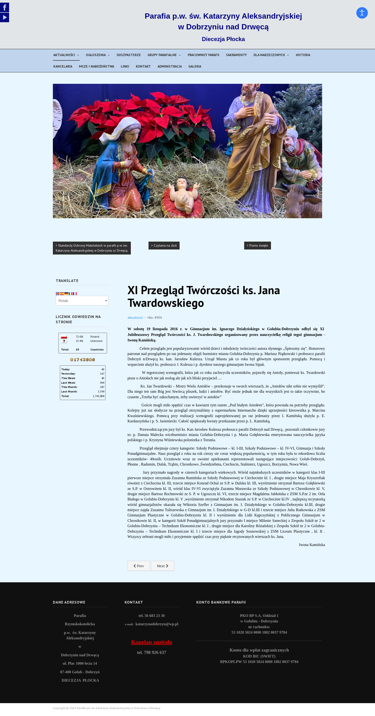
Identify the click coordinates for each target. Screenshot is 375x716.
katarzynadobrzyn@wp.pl (157, 624)
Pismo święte (258, 245)
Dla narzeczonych (269, 55)
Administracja (170, 66)
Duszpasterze (129, 55)
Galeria (194, 66)
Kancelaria (62, 66)
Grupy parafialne (162, 55)
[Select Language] (82, 300)
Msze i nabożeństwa (96, 66)
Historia (303, 55)
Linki (125, 66)
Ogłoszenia (96, 55)
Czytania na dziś (165, 245)
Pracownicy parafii (203, 55)
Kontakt (143, 66)
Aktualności (64, 55)
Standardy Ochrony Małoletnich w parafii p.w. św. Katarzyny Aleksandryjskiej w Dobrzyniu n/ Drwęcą (91, 248)
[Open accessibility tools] (362, 13)
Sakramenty (236, 55)
